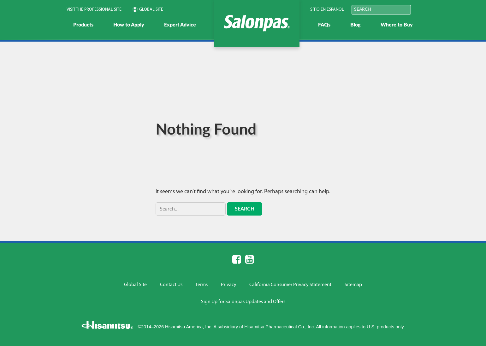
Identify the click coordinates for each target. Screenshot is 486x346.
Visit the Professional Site (94, 9)
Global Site (148, 9)
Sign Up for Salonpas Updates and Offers (243, 301)
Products (83, 24)
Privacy (228, 284)
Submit (419, 9)
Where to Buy (397, 24)
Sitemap (353, 284)
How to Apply (128, 24)
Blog (355, 24)
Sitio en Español (327, 9)
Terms (201, 284)
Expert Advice (180, 24)
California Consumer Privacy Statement (290, 284)
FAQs (324, 24)
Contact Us (171, 284)
